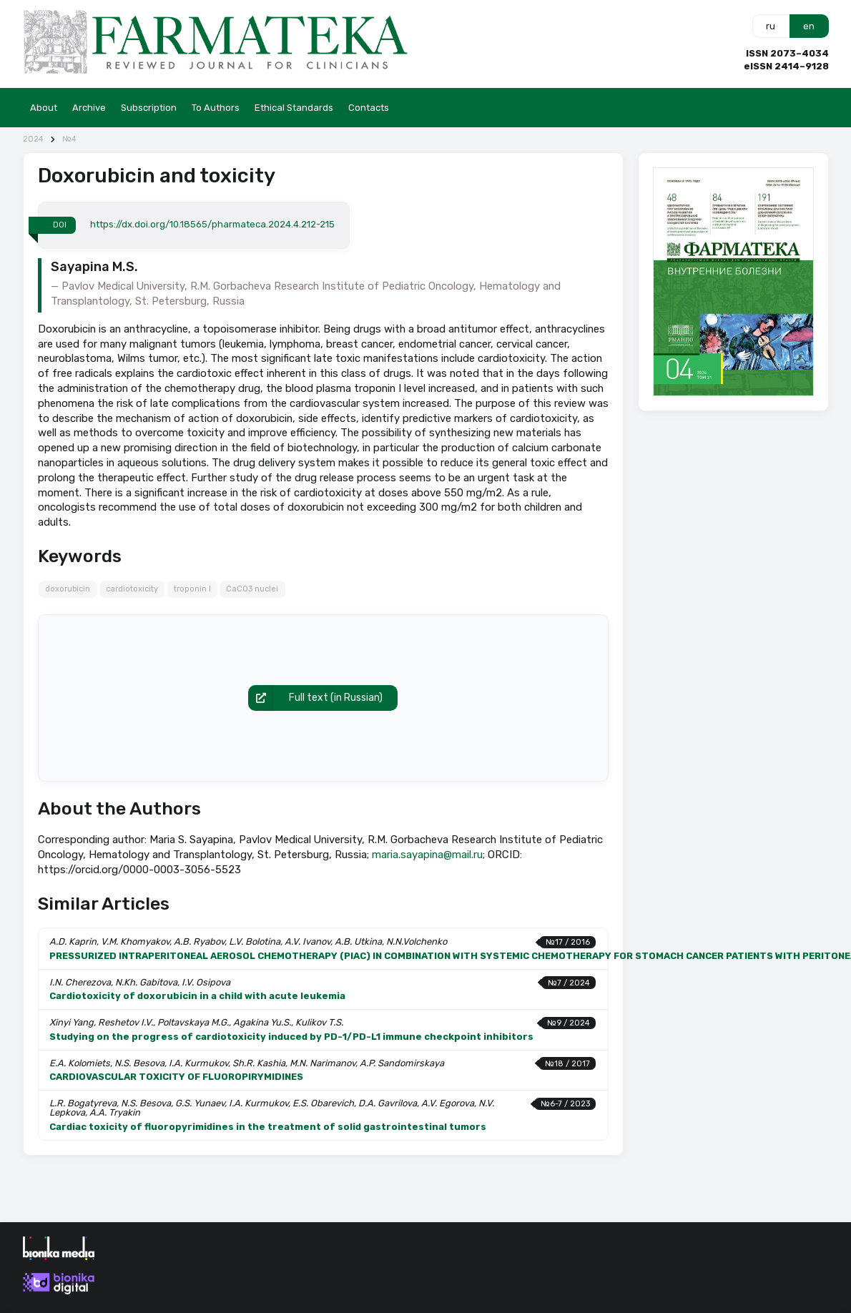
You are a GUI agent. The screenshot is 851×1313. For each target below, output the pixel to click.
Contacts (368, 107)
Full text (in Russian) (315, 698)
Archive (89, 107)
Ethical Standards (294, 107)
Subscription (149, 107)
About (43, 107)
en (809, 26)
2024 (33, 139)
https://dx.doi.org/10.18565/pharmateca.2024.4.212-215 (212, 224)
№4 (69, 139)
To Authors (216, 107)
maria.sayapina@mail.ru (427, 854)
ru (770, 26)
